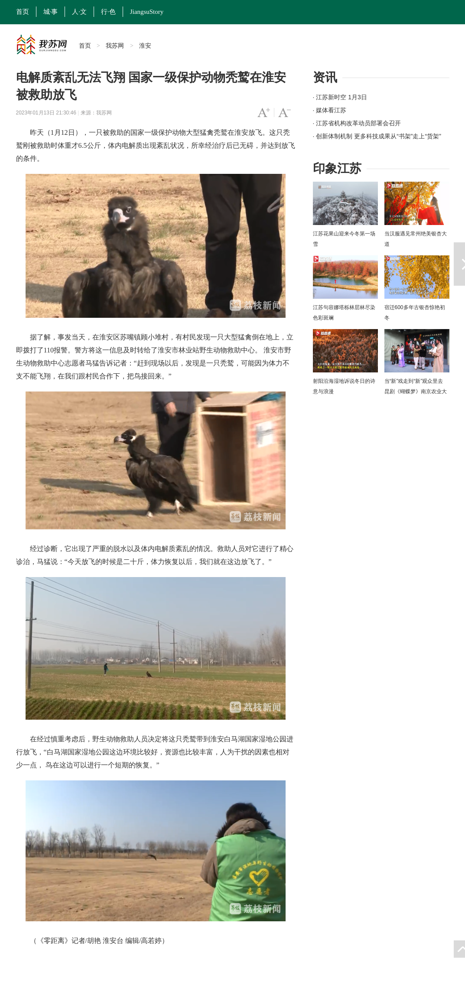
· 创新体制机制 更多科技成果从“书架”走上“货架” (377, 136)
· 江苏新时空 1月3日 (340, 97)
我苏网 (115, 45)
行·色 (108, 11)
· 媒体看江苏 (330, 110)
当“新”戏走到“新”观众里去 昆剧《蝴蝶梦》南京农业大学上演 (415, 391)
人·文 (79, 11)
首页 (22, 11)
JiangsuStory (147, 11)
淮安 (145, 45)
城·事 (50, 11)
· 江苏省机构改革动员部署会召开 (357, 123)
